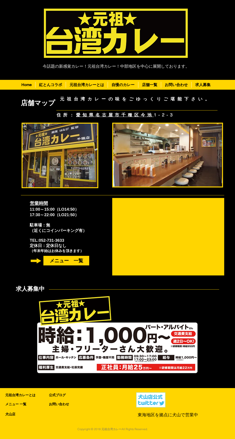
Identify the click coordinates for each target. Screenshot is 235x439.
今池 (147, 115)
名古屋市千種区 (118, 115)
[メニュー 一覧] (66, 260)
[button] (149, 85)
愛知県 (85, 115)
